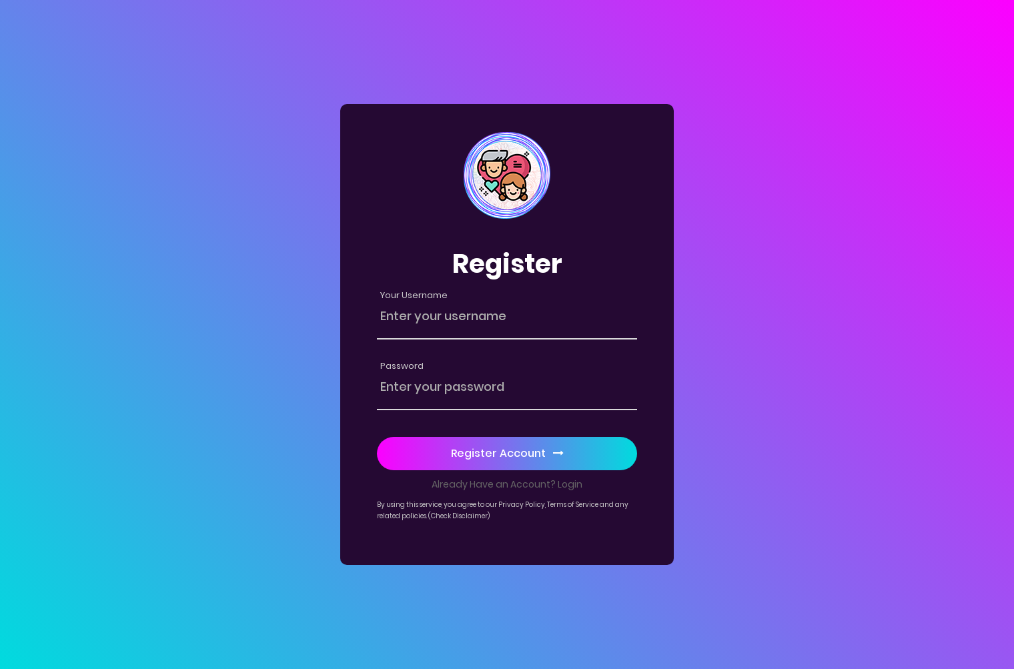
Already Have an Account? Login (507, 484)
